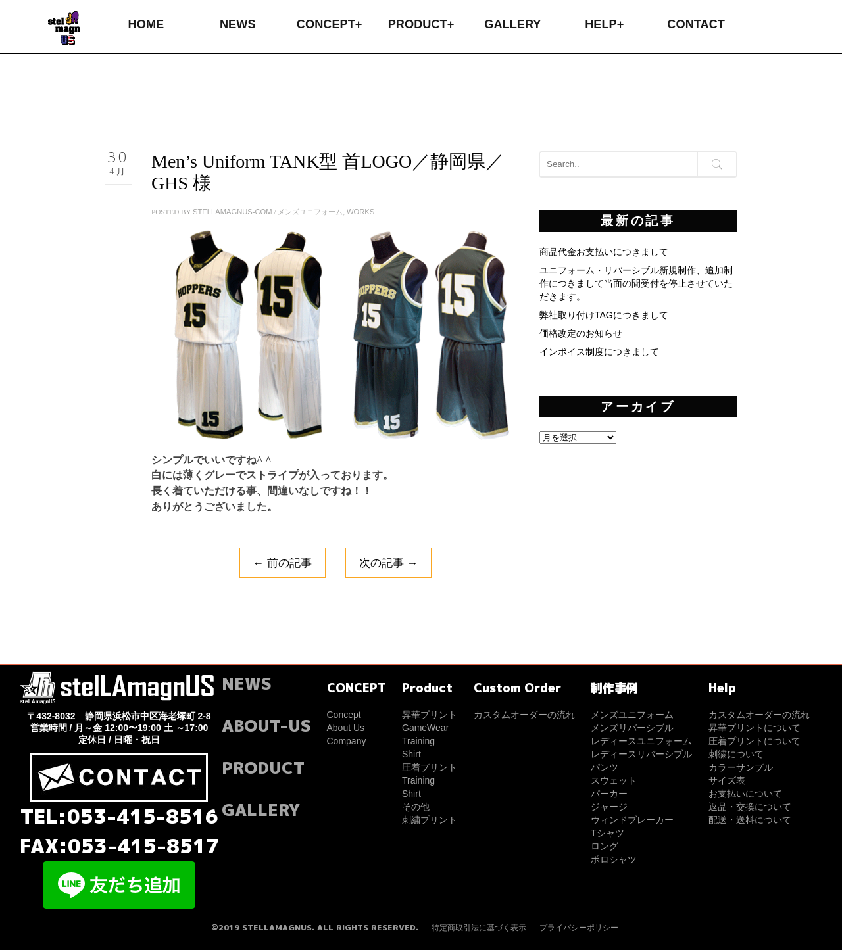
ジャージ (609, 806)
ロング (604, 846)
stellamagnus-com (232, 212)
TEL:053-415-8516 (119, 816)
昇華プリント (429, 714)
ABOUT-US (266, 725)
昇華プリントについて (754, 728)
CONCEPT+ (329, 24)
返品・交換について (749, 806)
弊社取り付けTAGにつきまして (603, 315)
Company (346, 741)
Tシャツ (607, 833)
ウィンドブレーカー (632, 820)
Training (418, 741)
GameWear (425, 728)
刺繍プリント (429, 820)
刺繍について (736, 754)
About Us (346, 728)
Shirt (411, 754)
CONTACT (696, 24)
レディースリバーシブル (641, 754)
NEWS (238, 24)
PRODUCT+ (421, 24)
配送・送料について (749, 820)
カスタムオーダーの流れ (524, 714)
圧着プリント (429, 767)
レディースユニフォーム (641, 741)
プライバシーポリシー (578, 927)
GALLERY (512, 24)
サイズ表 (726, 780)
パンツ (604, 767)
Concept (344, 714)
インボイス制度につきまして (599, 351)
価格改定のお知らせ (580, 333)
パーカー (609, 793)
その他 (416, 806)
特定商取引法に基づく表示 (479, 927)
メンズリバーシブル (632, 728)
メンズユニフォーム (310, 212)
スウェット (614, 780)
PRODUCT (263, 767)
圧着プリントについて (754, 741)
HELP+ (604, 24)
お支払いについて (745, 793)
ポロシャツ (614, 859)
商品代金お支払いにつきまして (603, 252)
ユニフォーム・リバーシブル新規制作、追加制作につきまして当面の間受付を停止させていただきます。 (636, 283)
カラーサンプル (740, 767)
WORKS (360, 212)
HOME (146, 24)
